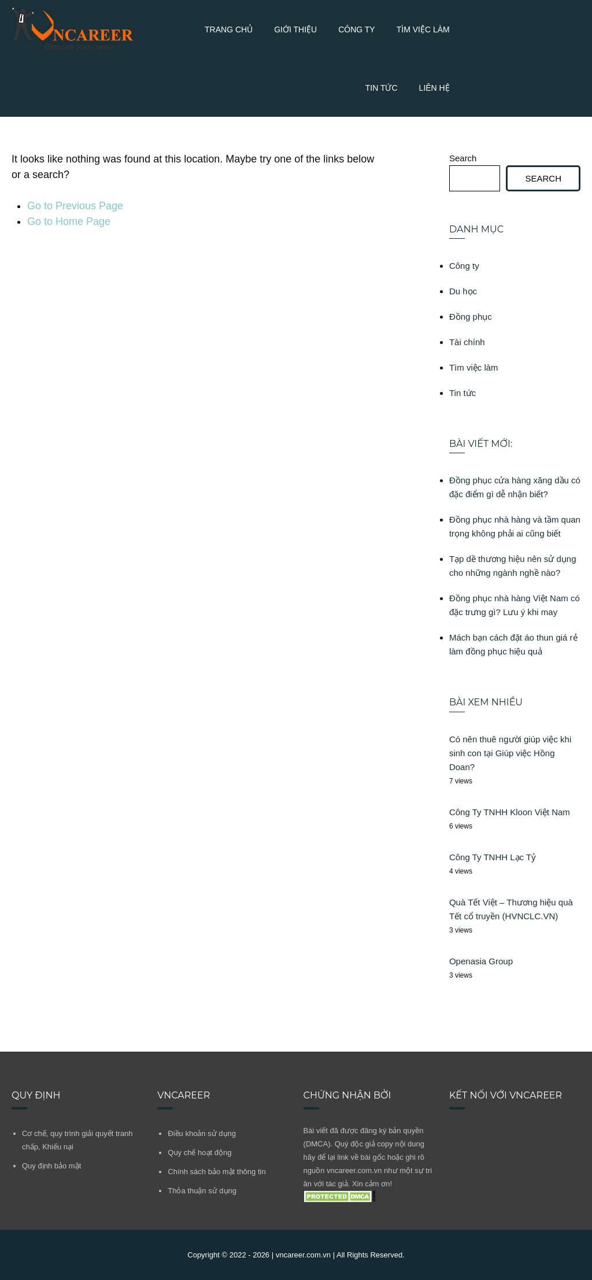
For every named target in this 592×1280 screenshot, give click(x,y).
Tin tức (381, 88)
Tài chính (467, 342)
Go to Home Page (68, 221)
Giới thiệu (295, 29)
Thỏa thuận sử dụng (202, 1190)
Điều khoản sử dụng (202, 1133)
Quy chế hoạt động (199, 1152)
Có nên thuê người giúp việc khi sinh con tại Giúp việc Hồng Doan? (510, 753)
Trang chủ (229, 29)
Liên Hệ (434, 88)
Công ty (356, 29)
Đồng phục (470, 316)
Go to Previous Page (75, 206)
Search (463, 158)
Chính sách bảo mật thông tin (216, 1171)
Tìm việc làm (423, 29)
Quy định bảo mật (51, 1165)
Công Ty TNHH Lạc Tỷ (492, 857)
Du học (463, 291)
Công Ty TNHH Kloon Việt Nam (509, 812)
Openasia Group (481, 961)
